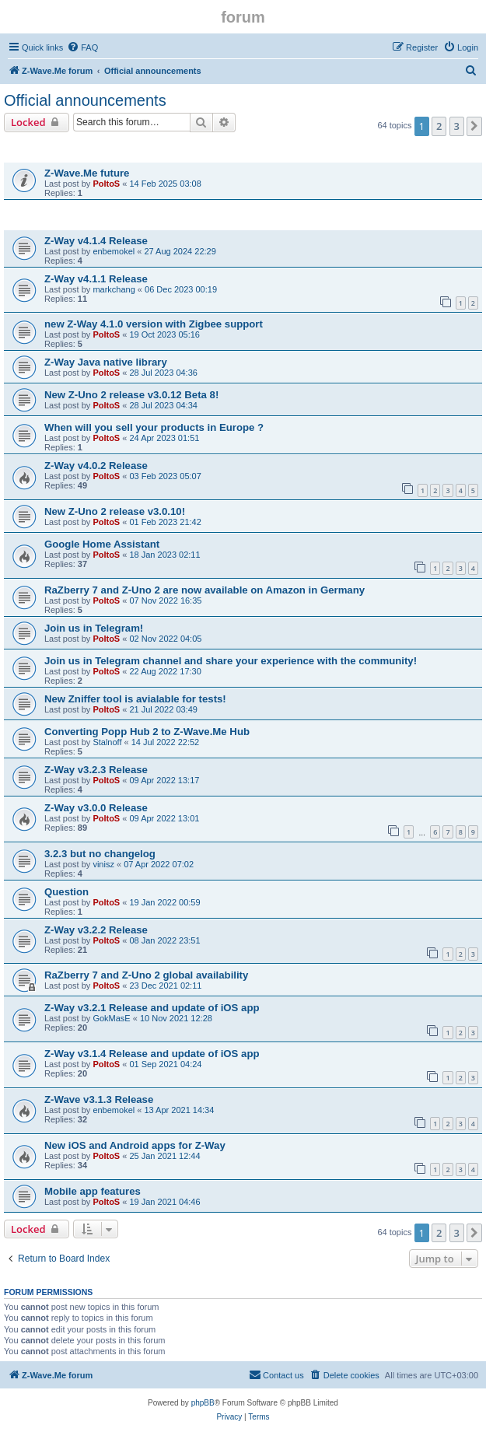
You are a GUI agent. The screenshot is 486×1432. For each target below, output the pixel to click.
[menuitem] (82, 47)
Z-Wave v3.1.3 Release (98, 1099)
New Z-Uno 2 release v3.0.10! (114, 511)
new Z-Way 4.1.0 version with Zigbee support (153, 324)
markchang (114, 289)
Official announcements (85, 100)
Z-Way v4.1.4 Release (96, 241)
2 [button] (439, 126)
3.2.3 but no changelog (100, 854)
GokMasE (111, 1018)
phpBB (203, 1403)
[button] (474, 126)
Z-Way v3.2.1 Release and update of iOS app (152, 1008)
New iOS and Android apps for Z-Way (135, 1145)
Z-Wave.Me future (86, 173)
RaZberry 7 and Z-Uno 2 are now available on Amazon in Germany (204, 590)
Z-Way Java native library (105, 362)
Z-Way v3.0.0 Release (96, 808)
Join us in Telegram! (93, 628)
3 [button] (457, 126)
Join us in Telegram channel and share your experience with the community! (230, 661)
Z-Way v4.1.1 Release (96, 279)
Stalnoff (107, 742)
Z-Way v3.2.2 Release (96, 930)
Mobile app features (92, 1191)
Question (66, 892)
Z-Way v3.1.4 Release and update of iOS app (152, 1053)
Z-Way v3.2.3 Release (96, 770)
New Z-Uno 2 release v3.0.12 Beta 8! (131, 395)
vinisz (103, 864)
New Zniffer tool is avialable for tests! (135, 699)
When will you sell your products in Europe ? (154, 427)
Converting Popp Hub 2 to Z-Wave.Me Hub (147, 731)
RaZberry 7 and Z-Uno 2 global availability (146, 975)
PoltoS (106, 183)
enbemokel (114, 251)
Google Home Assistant (101, 544)
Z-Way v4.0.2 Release (96, 465)
